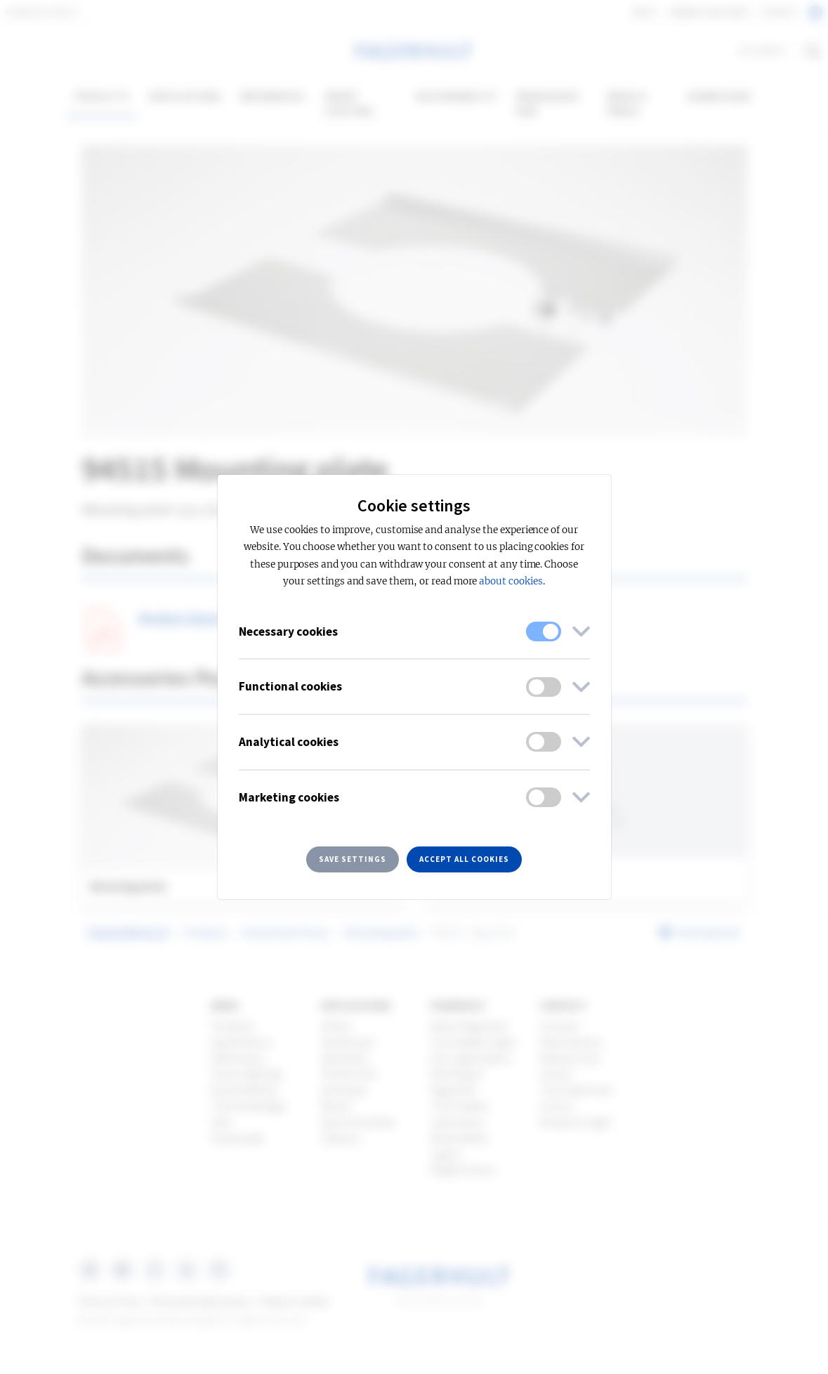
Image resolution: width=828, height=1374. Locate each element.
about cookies (510, 581)
